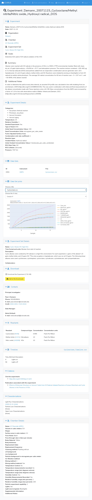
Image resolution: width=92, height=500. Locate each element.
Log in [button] (85, 3)
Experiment (12, 21)
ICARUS (6, 3)
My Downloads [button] (73, 3)
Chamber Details (14, 421)
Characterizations (13, 396)
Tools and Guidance (39, 3)
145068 (16, 340)
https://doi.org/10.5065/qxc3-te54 (20, 379)
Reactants (11, 323)
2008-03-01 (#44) (11, 404)
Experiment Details (15, 103)
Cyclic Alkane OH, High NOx (14, 50)
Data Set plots (13, 181)
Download (12, 269)
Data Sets (11, 161)
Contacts (11, 287)
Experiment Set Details (17, 241)
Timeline (11, 350)
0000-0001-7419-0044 (18, 304)
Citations (9, 371)
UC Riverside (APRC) (12, 43)
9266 (17, 334)
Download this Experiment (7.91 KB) (18, 274)
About (27, 3)
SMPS (22, 172)
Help (51, 3)
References (60, 3)
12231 (17, 337)
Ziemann (8, 36)
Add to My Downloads (15, 279)
